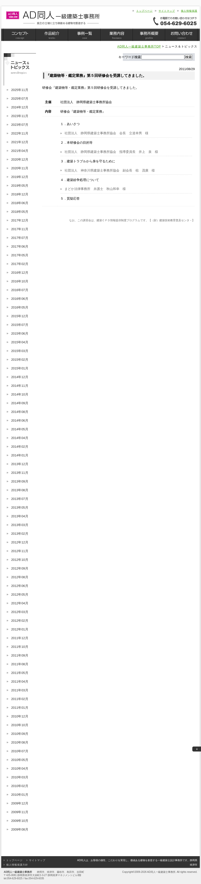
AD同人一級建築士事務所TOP (139, 46)
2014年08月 (19, 412)
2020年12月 (19, 159)
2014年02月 (19, 446)
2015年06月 (19, 333)
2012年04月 (19, 603)
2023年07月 (19, 125)
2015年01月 (19, 368)
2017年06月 (19, 246)
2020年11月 (19, 168)
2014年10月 (19, 394)
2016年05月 (19, 307)
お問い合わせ (181, 35)
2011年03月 (19, 690)
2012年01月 (19, 629)
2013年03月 (19, 525)
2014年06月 (19, 420)
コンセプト (20, 35)
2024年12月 (19, 107)
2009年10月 (19, 821)
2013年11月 (19, 473)
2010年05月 (19, 760)
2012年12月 (19, 542)
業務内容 (116, 35)
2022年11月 (19, 133)
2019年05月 (19, 185)
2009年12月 (19, 803)
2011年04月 (19, 681)
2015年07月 (19, 325)
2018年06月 (19, 203)
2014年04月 (19, 438)
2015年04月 (19, 342)
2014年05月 (19, 429)
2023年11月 (19, 116)
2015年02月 (19, 359)
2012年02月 (19, 620)
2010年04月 (19, 768)
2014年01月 (19, 455)
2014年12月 (19, 377)
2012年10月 (19, 560)
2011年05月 (19, 673)
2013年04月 (19, 516)
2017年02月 (19, 264)
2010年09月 (19, 734)
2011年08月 (19, 664)
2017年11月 (19, 229)
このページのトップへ (196, 749)
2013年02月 (19, 533)
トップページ (144, 10)
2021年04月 (19, 151)
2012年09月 (19, 568)
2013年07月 (19, 499)
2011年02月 (19, 699)
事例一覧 (84, 35)
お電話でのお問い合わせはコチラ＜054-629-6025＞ (175, 21)
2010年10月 (19, 725)
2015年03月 (19, 351)
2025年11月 (19, 90)
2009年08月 (19, 829)
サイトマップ (167, 10)
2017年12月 (19, 220)
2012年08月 (19, 577)
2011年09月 (19, 655)
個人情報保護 (189, 10)
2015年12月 (19, 316)
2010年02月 (19, 786)
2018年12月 (19, 194)
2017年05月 (19, 255)
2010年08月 (19, 742)
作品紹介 (52, 35)
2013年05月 (19, 507)
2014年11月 (19, 386)
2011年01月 (19, 707)
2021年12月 (19, 142)
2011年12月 (19, 638)
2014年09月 (19, 403)
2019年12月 (19, 177)
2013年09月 (19, 481)
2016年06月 (19, 299)
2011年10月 (19, 647)
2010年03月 (19, 777)
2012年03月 (19, 612)
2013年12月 (19, 464)
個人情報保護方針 (17, 864)
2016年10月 (19, 281)
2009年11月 (19, 812)
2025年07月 (19, 98)
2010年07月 (19, 751)
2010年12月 (19, 716)
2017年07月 (19, 238)
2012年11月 (19, 551)
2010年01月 (19, 794)
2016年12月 (19, 272)
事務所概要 (149, 35)
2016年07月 (19, 290)
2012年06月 (19, 586)
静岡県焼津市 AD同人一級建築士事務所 (53, 18)
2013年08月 (19, 490)
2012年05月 (19, 594)
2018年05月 (19, 212)
